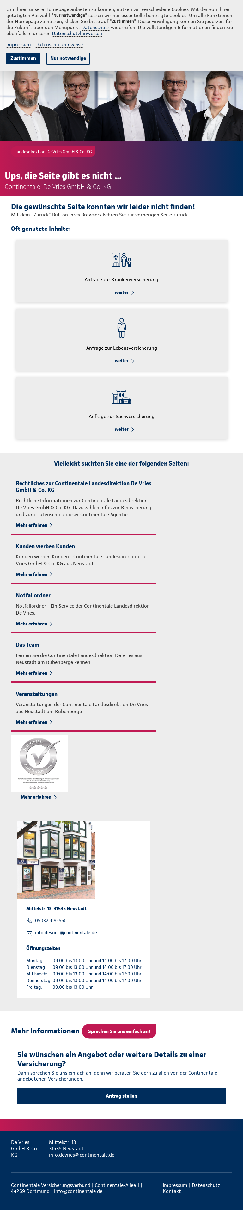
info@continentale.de (78, 1191)
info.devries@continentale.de (66, 933)
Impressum (18, 44)
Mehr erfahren (31, 525)
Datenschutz (96, 27)
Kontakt (172, 1191)
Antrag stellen (121, 1096)
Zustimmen (23, 58)
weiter (122, 292)
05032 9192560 (51, 921)
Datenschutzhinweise (59, 44)
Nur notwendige (68, 58)
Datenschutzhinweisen (77, 33)
